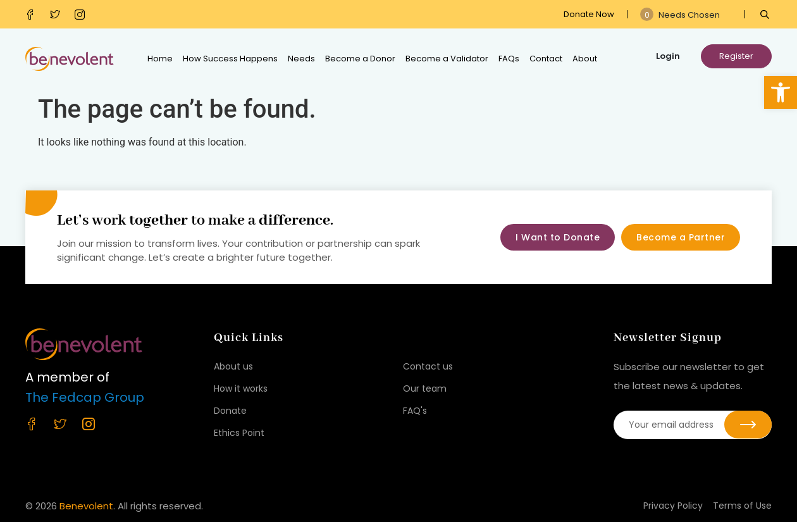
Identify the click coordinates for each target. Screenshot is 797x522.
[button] (780, 92)
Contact (545, 59)
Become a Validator (446, 59)
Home (160, 59)
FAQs (508, 59)
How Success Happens (230, 59)
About (584, 59)
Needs (301, 59)
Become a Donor (360, 59)
